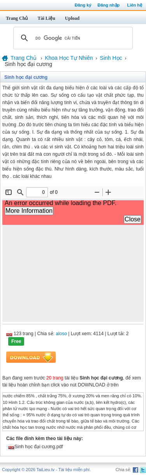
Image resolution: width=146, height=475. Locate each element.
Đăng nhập (109, 5)
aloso (61, 333)
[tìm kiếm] (71, 38)
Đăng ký (83, 5)
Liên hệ (134, 5)
